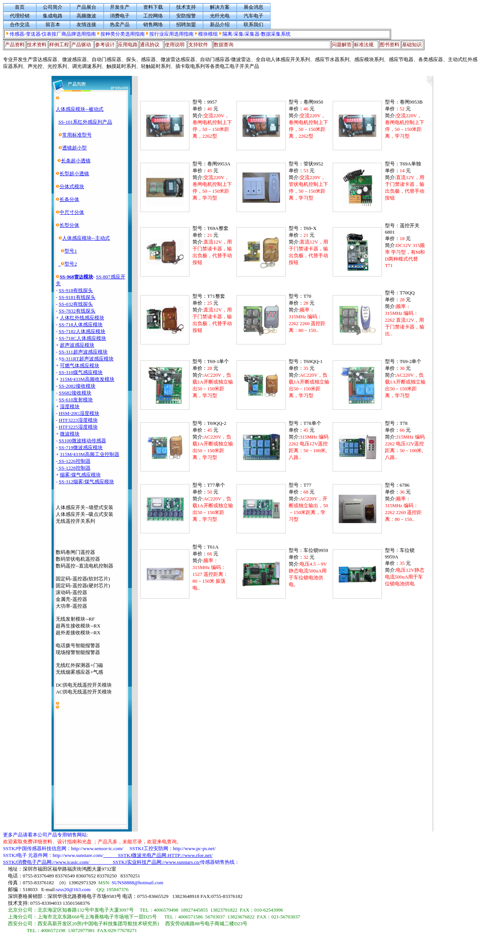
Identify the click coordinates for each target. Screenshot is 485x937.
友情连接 (86, 24)
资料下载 (153, 7)
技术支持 (186, 7)
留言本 (52, 24)
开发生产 (120, 7)
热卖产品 (120, 24)
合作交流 (20, 24)
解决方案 (220, 7)
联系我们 (253, 24)
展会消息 (253, 7)
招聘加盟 (186, 24)
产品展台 (86, 7)
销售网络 (153, 24)
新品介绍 (220, 24)
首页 (20, 7)
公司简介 (53, 7)
